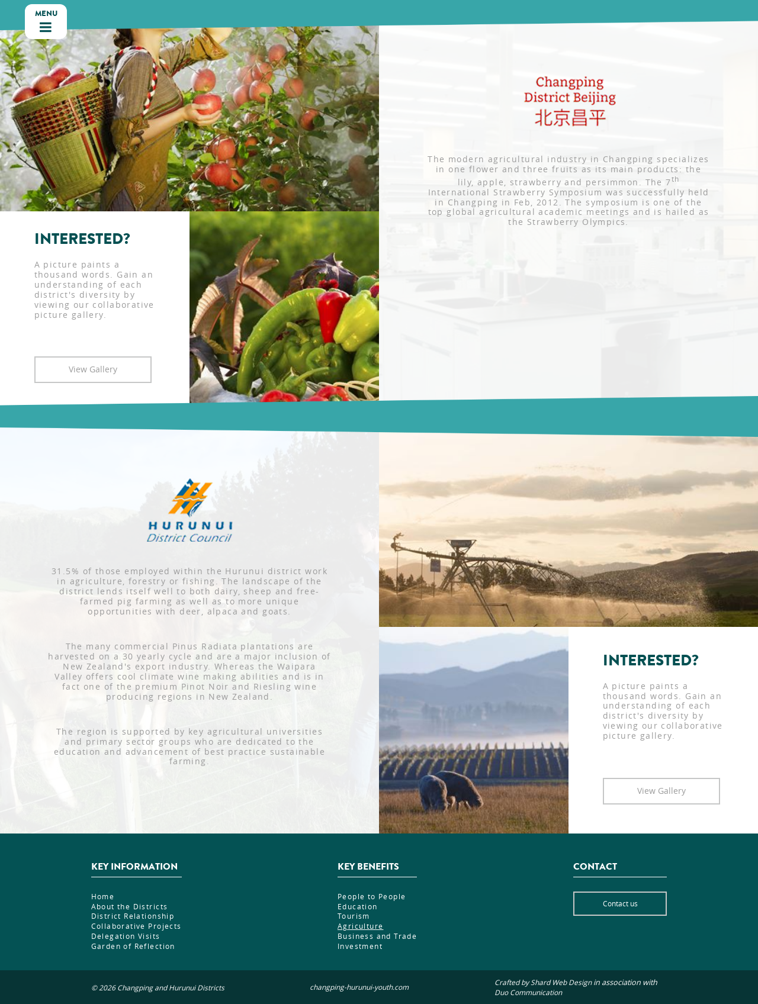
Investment (360, 946)
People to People (372, 896)
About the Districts (129, 906)
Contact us (620, 903)
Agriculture (361, 926)
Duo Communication (528, 992)
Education (358, 906)
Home (103, 896)
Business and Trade (377, 936)
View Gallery (93, 369)
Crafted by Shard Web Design (543, 982)
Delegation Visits (125, 936)
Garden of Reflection (133, 946)
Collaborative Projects (136, 926)
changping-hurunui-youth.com (359, 987)
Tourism (354, 916)
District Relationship (133, 916)
